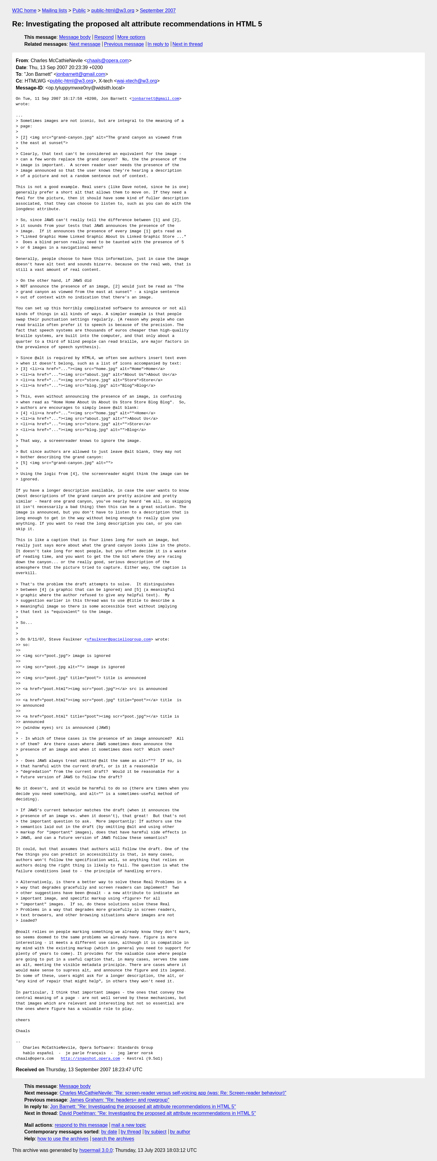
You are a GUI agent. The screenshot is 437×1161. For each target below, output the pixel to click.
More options (131, 37)
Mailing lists (54, 10)
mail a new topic (128, 1125)
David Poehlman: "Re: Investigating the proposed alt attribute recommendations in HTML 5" (157, 1113)
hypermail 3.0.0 (95, 1150)
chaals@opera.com (108, 60)
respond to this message (81, 1125)
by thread (131, 1131)
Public (79, 10)
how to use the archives (63, 1138)
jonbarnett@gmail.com (80, 74)
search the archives (113, 1138)
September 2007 (158, 10)
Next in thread (187, 44)
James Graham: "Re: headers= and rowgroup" (119, 1099)
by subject (155, 1131)
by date (109, 1131)
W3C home (24, 10)
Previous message (124, 44)
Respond (104, 37)
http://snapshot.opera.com (90, 1059)
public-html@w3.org (112, 10)
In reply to (158, 44)
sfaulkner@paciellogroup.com (119, 639)
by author (180, 1131)
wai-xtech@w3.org (137, 80)
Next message (84, 44)
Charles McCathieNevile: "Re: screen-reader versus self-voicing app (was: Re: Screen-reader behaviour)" (173, 1092)
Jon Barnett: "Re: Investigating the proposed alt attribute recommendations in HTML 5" (143, 1106)
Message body (75, 37)
